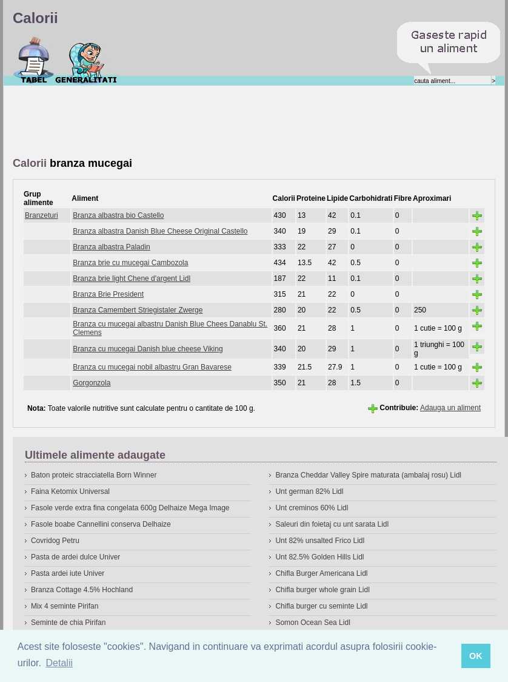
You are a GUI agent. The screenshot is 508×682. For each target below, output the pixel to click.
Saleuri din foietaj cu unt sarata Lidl (332, 524)
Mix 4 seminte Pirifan (64, 606)
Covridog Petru (55, 540)
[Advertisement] (233, 122)
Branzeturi (41, 215)
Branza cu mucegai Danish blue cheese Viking (147, 349)
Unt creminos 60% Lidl (311, 508)
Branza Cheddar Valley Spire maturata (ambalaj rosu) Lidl (368, 475)
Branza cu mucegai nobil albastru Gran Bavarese (152, 367)
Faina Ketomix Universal (70, 491)
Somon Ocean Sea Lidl (312, 622)
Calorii (34, 60)
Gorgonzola (91, 383)
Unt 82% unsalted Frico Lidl (319, 540)
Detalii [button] (59, 663)
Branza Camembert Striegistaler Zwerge (137, 310)
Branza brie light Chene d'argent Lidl (131, 278)
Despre (86, 60)
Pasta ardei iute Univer (67, 573)
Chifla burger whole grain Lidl (322, 590)
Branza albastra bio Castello (118, 215)
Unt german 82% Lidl (309, 491)
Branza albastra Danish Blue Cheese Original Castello (160, 231)
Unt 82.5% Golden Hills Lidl (319, 557)
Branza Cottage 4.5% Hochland (82, 590)
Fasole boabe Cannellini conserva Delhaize (101, 524)
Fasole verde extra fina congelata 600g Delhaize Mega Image (130, 508)
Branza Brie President (108, 294)
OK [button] (476, 656)
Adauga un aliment (450, 407)
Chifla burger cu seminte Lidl (321, 606)
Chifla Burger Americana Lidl (321, 573)
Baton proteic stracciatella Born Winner (93, 475)
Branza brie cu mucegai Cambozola (130, 262)
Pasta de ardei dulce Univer (75, 557)
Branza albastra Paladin (111, 247)
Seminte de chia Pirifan (68, 622)
